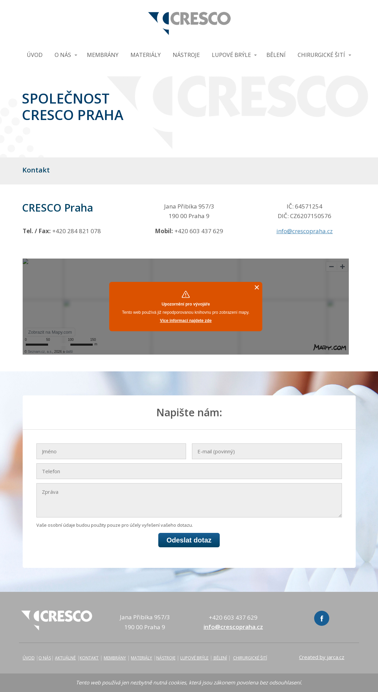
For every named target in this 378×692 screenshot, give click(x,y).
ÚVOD (35, 55)
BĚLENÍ (276, 55)
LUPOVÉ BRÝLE (231, 55)
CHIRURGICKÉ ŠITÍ (321, 55)
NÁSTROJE (186, 55)
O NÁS (63, 55)
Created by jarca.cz (321, 657)
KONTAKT (89, 658)
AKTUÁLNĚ (65, 658)
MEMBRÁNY (102, 55)
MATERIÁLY (145, 55)
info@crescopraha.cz (304, 231)
